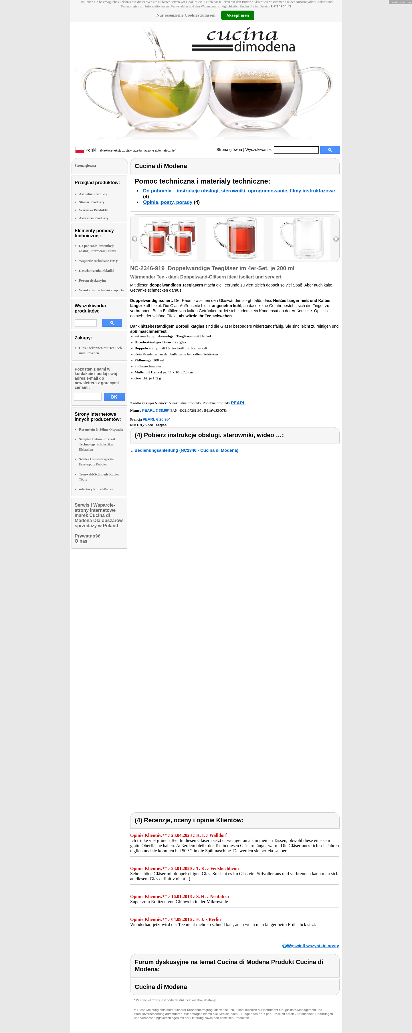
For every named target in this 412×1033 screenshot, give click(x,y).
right (336, 239)
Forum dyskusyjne (92, 280)
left (134, 239)
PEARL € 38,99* (156, 410)
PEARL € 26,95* (156, 419)
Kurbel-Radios (96, 489)
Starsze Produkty (91, 202)
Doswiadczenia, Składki (96, 271)
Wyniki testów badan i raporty (101, 290)
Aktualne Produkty (93, 194)
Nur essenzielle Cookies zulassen (185, 15)
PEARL (238, 402)
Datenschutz (281, 6)
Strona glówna (229, 149)
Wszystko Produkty (93, 210)
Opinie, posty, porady (168, 202)
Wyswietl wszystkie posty (313, 945)
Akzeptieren (237, 15)
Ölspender (101, 429)
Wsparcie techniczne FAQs (98, 261)
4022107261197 (190, 411)
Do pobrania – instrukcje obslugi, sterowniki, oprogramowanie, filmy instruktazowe (239, 191)
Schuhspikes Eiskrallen (97, 444)
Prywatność (87, 536)
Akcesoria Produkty (93, 218)
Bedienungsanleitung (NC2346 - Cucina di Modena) (186, 450)
